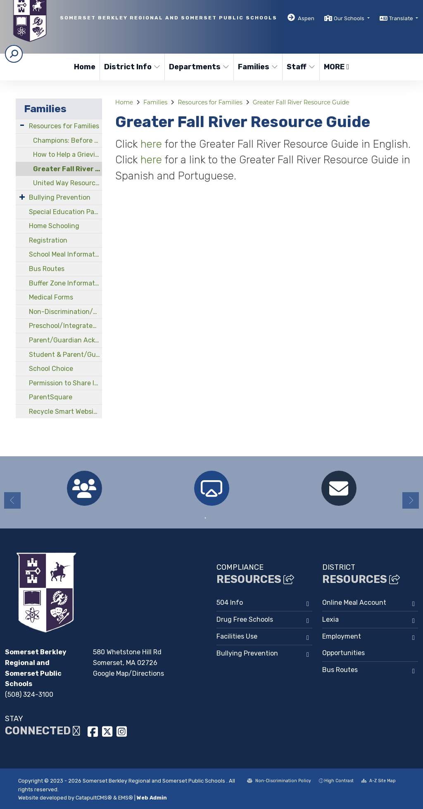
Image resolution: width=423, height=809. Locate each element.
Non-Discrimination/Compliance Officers (65, 312)
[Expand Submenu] (22, 125)
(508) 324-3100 (29, 694)
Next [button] (410, 500)
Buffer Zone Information (65, 283)
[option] (84, 488)
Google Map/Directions (128, 673)
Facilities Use (236, 636)
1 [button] (205, 518)
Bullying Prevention (59, 197)
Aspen (306, 18)
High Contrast (339, 780)
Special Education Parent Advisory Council (65, 212)
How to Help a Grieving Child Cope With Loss (67, 154)
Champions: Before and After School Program (67, 140)
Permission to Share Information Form (65, 383)
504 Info (229, 602)
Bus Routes (46, 269)
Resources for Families (64, 126)
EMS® (125, 798)
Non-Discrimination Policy (279, 780)
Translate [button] (401, 18)
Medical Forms (51, 297)
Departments (197, 66)
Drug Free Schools (244, 619)
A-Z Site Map (378, 780)
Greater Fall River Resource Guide (67, 169)
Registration (48, 240)
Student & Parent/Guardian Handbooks (65, 355)
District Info (131, 66)
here (152, 144)
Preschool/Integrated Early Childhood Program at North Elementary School (65, 326)
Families (257, 66)
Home (84, 66)
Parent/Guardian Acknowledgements (65, 340)
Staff (301, 66)
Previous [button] (12, 500)
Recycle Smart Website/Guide (65, 411)
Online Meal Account (354, 602)
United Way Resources (67, 183)
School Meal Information (65, 254)
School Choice (51, 369)
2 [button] (218, 518)
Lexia (330, 619)
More (336, 66)
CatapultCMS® (94, 798)
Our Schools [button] (350, 18)
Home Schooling (54, 226)
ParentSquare (50, 397)
